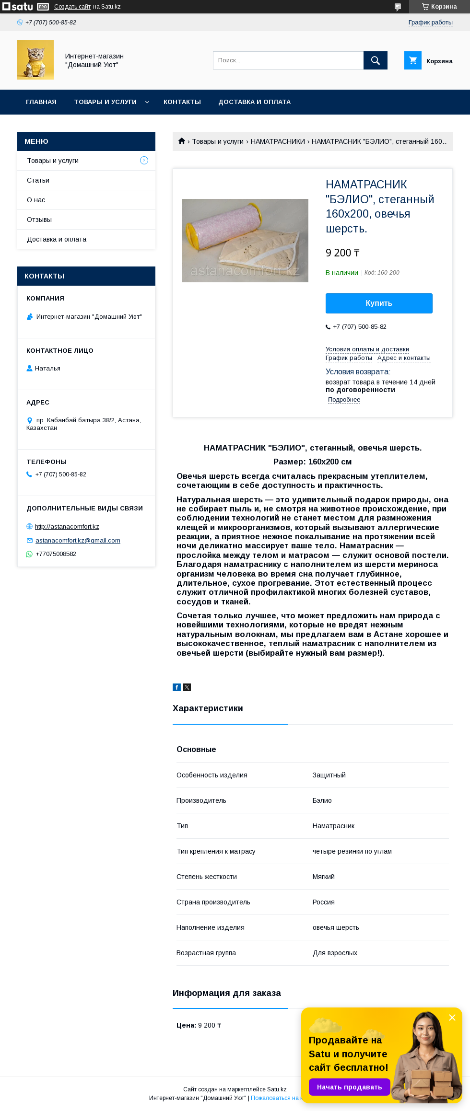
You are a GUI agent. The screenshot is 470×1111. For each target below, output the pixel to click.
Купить (379, 303)
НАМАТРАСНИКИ (278, 141)
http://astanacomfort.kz (67, 526)
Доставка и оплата (254, 101)
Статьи (38, 180)
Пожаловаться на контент (286, 1098)
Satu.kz (277, 1089)
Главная (41, 101)
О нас (36, 200)
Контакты (182, 101)
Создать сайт (72, 6)
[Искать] (376, 60)
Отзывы (39, 219)
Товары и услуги (105, 101)
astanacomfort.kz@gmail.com (77, 540)
